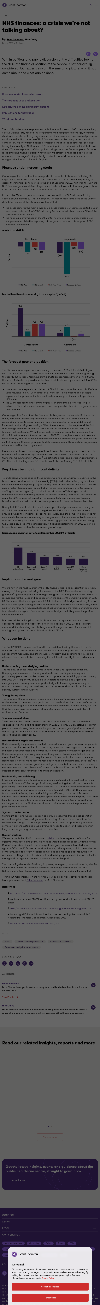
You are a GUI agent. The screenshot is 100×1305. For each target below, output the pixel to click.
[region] (50, 1276)
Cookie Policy (48, 1278)
